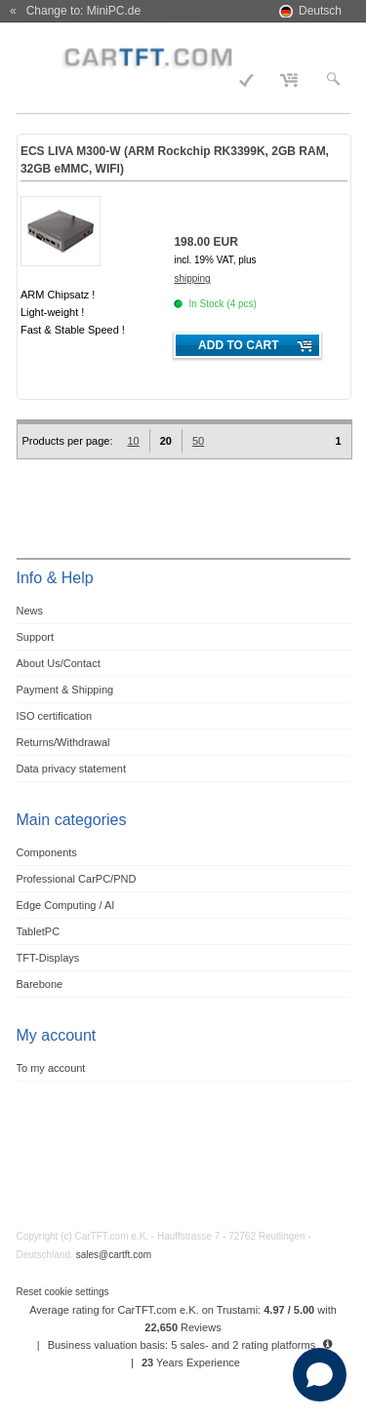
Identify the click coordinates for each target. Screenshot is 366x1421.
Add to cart (238, 345)
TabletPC (39, 931)
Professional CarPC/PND (77, 879)
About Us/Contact (59, 663)
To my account (51, 1068)
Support (36, 637)
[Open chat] (319, 1374)
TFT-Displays (48, 958)
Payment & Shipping (65, 689)
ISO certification (55, 716)
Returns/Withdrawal (63, 742)
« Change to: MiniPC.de (75, 11)
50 (198, 441)
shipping (192, 278)
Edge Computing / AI (66, 905)
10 (133, 441)
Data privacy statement (72, 768)
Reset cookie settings (63, 1291)
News (30, 610)
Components (47, 852)
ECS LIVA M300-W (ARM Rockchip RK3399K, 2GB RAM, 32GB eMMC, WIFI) (174, 160)
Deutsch (320, 11)
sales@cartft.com (113, 1254)
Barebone (40, 984)
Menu (41, 55)
